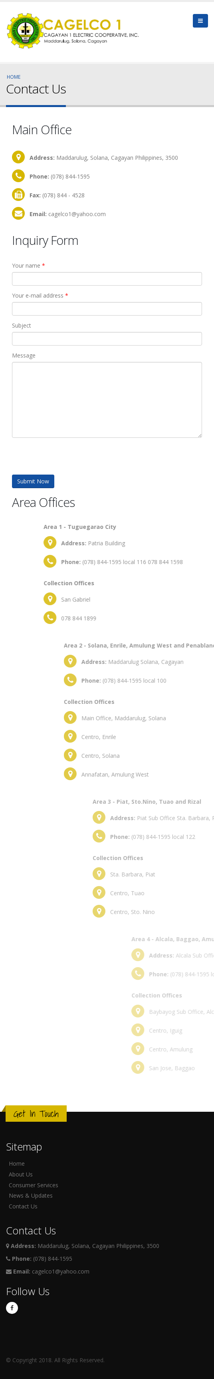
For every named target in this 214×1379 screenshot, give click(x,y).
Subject (21, 325)
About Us (21, 1174)
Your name (28, 265)
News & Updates (31, 1195)
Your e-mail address (40, 295)
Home (13, 77)
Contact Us (23, 1206)
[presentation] (72, 459)
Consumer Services (33, 1185)
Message (24, 355)
